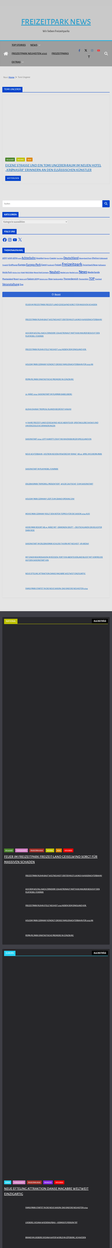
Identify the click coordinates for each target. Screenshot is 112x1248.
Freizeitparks (60, 53)
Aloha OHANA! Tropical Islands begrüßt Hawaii (48, 409)
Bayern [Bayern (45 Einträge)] (46, 258)
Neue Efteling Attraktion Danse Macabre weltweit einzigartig (55, 574)
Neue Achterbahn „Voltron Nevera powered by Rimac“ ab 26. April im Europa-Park (63, 454)
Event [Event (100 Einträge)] (44, 265)
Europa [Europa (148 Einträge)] (22, 264)
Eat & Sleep (10, 159)
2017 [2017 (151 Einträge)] (4, 258)
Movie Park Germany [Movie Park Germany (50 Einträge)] (41, 273)
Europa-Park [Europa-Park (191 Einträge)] (33, 264)
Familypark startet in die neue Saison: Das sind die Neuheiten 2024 (56, 589)
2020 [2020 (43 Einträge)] (19, 258)
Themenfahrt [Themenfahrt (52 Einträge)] (84, 279)
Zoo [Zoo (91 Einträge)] (21, 284)
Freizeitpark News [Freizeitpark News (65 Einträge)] (90, 265)
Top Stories (19, 45)
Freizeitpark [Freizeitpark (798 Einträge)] (72, 264)
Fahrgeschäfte (21, 850)
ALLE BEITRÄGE (100, 621)
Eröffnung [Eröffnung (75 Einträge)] (13, 265)
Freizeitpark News (56, 22)
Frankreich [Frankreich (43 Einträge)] (50, 265)
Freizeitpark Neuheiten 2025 (29, 53)
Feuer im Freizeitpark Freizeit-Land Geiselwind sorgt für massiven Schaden (61, 305)
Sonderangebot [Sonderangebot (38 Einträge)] (58, 279)
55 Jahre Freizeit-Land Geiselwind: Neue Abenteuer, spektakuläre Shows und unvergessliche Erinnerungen (61, 424)
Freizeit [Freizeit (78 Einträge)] (58, 265)
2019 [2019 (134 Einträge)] (15, 258)
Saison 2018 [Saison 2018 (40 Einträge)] (23, 279)
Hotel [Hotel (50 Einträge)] (23, 273)
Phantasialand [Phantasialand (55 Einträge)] (7, 279)
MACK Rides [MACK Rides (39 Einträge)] (29, 272)
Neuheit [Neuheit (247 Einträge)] (54, 272)
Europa (7, 1182)
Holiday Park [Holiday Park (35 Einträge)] (16, 272)
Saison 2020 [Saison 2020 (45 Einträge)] (43, 279)
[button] (39, 45)
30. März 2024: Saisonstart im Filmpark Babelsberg (48, 394)
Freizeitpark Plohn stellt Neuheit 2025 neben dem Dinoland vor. (55, 350)
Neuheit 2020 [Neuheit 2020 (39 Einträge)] (73, 272)
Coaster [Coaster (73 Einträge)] (53, 258)
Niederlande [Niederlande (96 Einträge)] (94, 272)
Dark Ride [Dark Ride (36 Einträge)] (60, 258)
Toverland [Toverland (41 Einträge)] (98, 279)
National (21, 159)
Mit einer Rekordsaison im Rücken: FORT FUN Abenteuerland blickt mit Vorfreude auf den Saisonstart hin (64, 558)
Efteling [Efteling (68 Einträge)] (95, 258)
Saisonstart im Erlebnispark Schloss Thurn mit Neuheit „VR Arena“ (57, 544)
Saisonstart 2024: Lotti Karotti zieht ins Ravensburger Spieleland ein (58, 439)
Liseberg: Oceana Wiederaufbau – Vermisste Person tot (51, 1223)
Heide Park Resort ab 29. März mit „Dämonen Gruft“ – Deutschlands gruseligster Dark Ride (63, 528)
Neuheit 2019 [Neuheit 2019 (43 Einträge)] (64, 272)
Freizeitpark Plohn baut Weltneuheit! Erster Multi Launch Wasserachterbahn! (63, 320)
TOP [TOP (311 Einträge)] (92, 278)
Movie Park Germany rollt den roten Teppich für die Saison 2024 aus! (57, 514)
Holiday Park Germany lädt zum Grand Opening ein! (50, 499)
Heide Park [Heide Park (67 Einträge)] (7, 272)
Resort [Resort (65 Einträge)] (16, 279)
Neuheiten (48, 1182)
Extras (16, 62)
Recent (56, 294)
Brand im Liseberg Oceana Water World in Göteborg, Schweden (55, 1238)
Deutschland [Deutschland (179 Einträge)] (71, 258)
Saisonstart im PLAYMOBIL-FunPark (41, 469)
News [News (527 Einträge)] (83, 272)
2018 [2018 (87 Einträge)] (10, 258)
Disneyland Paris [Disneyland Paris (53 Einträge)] (85, 258)
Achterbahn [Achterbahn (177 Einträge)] (29, 258)
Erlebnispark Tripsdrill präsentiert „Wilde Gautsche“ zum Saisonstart (59, 484)
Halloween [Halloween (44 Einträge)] (102, 265)
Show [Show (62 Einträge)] (50, 279)
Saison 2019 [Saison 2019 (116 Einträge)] (33, 279)
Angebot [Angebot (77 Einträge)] (40, 258)
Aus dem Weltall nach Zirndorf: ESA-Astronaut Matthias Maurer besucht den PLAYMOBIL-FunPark (62, 334)
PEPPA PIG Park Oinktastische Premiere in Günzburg (49, 379)
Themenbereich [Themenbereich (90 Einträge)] (70, 279)
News (33, 45)
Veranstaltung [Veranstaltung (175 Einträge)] (10, 284)
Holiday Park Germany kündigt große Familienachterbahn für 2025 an (59, 364)
